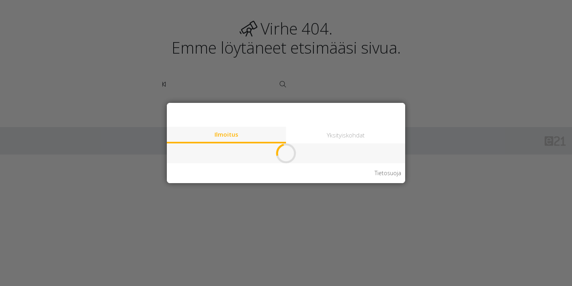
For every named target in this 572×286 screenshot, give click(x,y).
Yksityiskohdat (346, 135)
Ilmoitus (226, 134)
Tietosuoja (388, 173)
